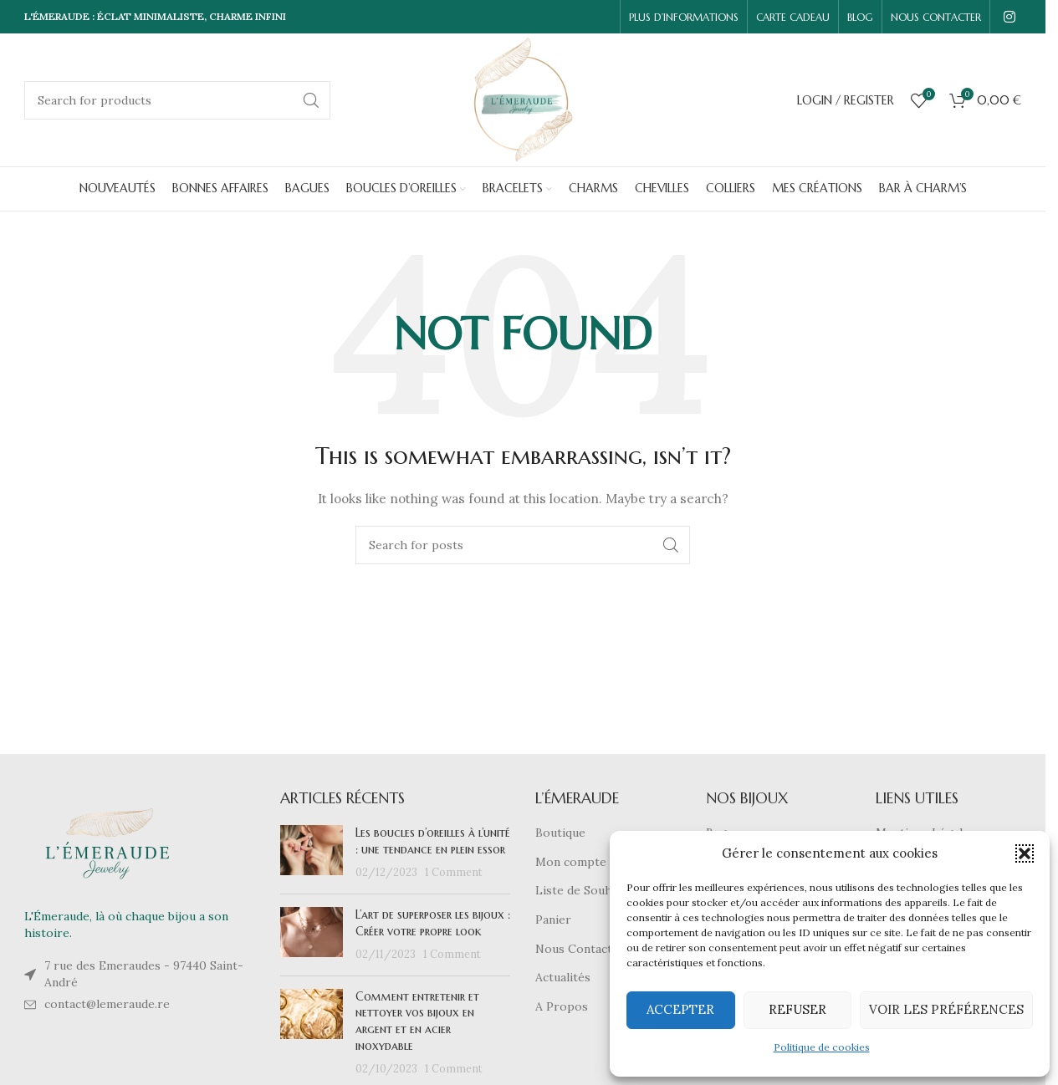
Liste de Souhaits (583, 890)
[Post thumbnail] (311, 853)
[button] (1024, 853)
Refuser (797, 1009)
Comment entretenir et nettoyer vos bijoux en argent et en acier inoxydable (417, 1021)
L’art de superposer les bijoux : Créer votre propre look (432, 923)
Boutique (560, 832)
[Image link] (108, 842)
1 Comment (454, 872)
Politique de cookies (822, 1047)
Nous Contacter (580, 948)
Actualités (562, 977)
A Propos (561, 1006)
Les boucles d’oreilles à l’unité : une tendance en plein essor (432, 841)
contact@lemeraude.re (107, 1003)
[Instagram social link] (1010, 16)
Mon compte (570, 861)
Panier (553, 919)
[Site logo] (523, 98)
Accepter (680, 1009)
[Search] (177, 100)
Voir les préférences (946, 1009)
